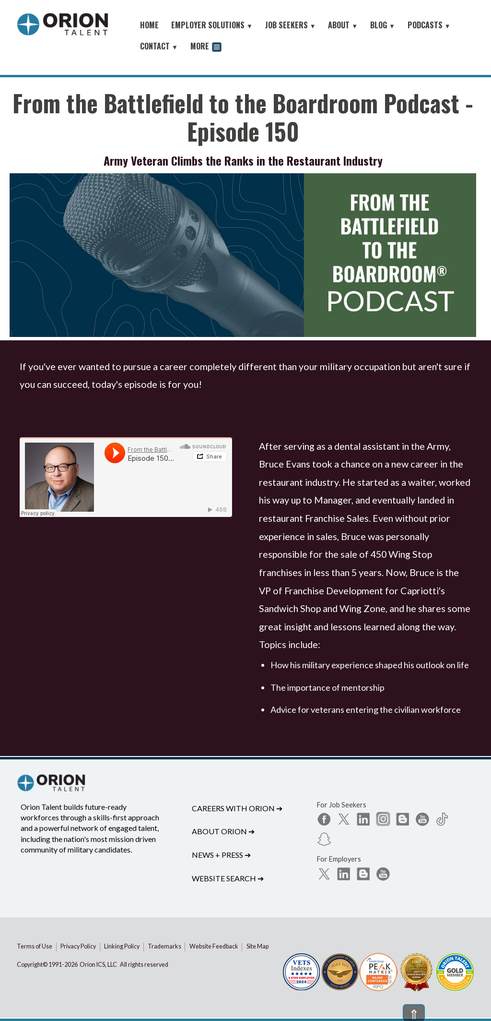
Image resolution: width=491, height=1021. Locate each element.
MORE (206, 47)
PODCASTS (429, 25)
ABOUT (343, 25)
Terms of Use (34, 946)
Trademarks (164, 946)
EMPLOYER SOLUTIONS (212, 25)
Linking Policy (122, 946)
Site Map (257, 946)
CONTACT (159, 46)
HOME (149, 25)
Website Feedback (213, 946)
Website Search (228, 878)
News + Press (221, 854)
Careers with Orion (237, 808)
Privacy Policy (78, 946)
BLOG (382, 25)
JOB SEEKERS (290, 25)
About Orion (223, 831)
